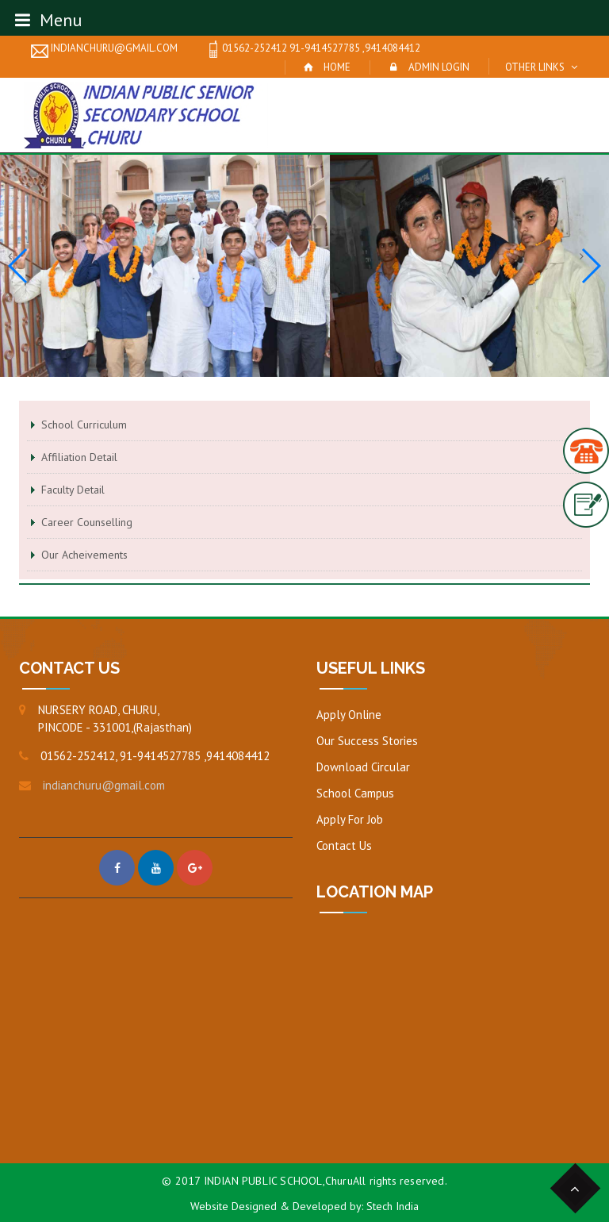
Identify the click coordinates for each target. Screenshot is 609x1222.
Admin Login (438, 67)
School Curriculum (84, 424)
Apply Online (348, 714)
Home (337, 67)
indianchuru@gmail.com (104, 49)
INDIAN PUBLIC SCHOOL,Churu (278, 1181)
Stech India (392, 1206)
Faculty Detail (73, 489)
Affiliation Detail (79, 457)
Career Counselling (86, 522)
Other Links (535, 67)
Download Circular (363, 766)
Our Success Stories (367, 740)
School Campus (355, 793)
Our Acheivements (84, 555)
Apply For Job (349, 819)
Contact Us (344, 845)
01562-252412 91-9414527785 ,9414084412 (312, 49)
